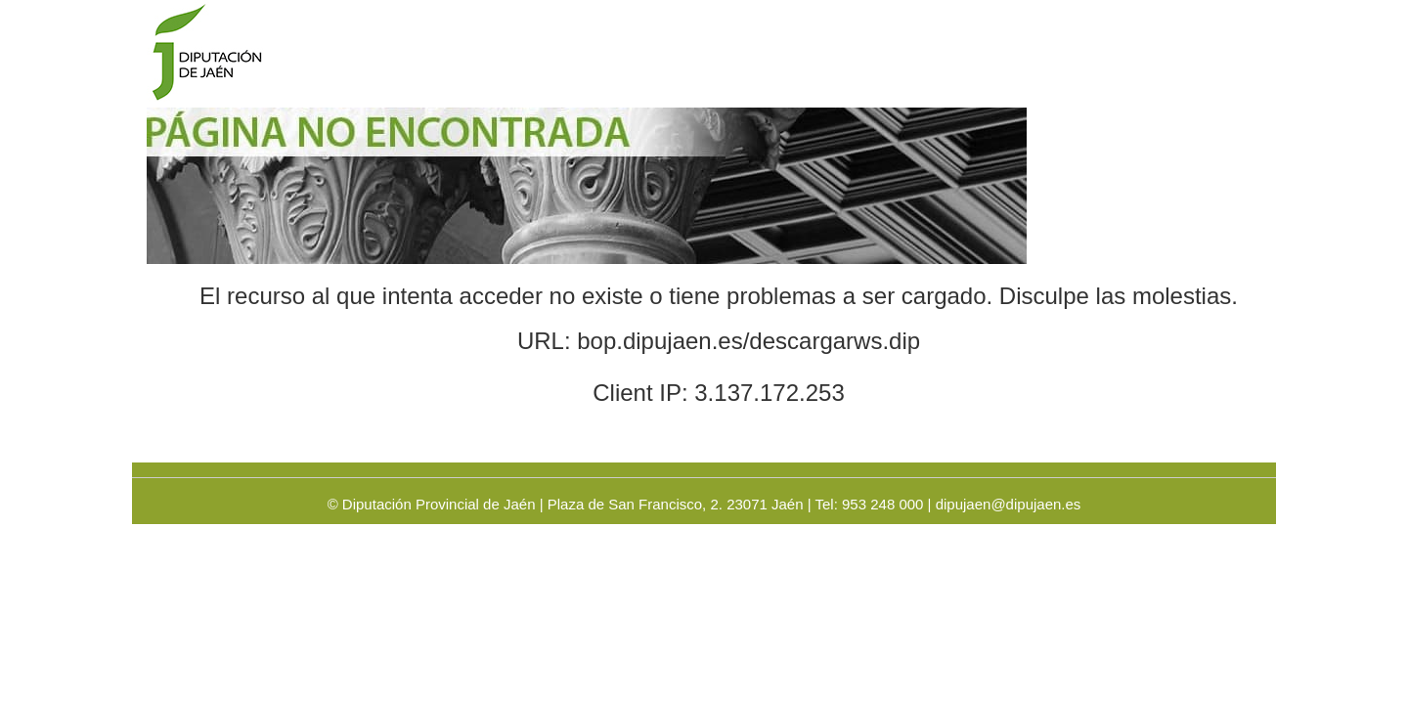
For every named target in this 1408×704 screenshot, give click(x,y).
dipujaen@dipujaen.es (1008, 504)
